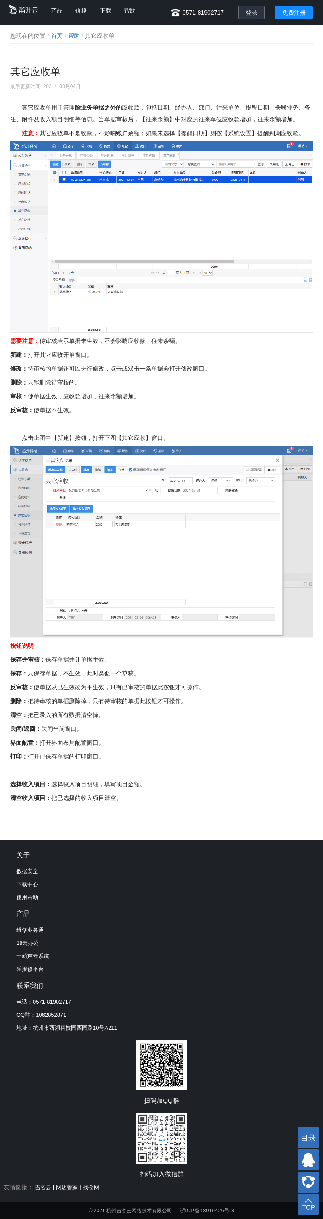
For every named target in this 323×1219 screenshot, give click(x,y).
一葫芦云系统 (32, 956)
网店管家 (67, 1187)
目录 (308, 1138)
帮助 (130, 10)
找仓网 (91, 1187)
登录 (251, 12)
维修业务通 (30, 930)
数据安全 (27, 871)
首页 (57, 35)
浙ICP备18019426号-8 (207, 1210)
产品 (57, 10)
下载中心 (27, 884)
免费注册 (294, 12)
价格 (81, 10)
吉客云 (43, 1187)
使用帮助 (27, 897)
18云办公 (27, 943)
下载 (105, 10)
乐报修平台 (30, 969)
